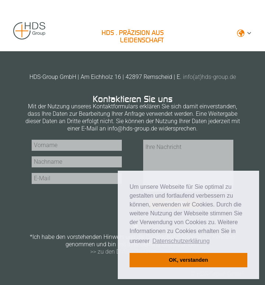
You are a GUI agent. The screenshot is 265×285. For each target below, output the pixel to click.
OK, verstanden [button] (188, 260)
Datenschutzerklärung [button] (181, 241)
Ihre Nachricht (188, 165)
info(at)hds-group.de (209, 76)
